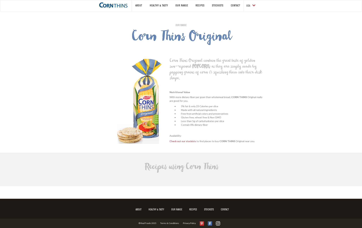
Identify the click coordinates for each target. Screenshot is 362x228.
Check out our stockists (183, 141)
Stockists (217, 5)
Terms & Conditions (169, 223)
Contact (235, 5)
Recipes (200, 5)
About (138, 5)
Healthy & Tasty (159, 5)
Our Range (182, 5)
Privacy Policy (189, 223)
